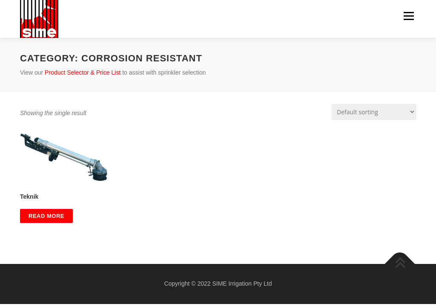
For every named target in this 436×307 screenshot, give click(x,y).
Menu (408, 15)
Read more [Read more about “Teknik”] (46, 216)
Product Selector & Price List (82, 72)
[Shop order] (374, 112)
